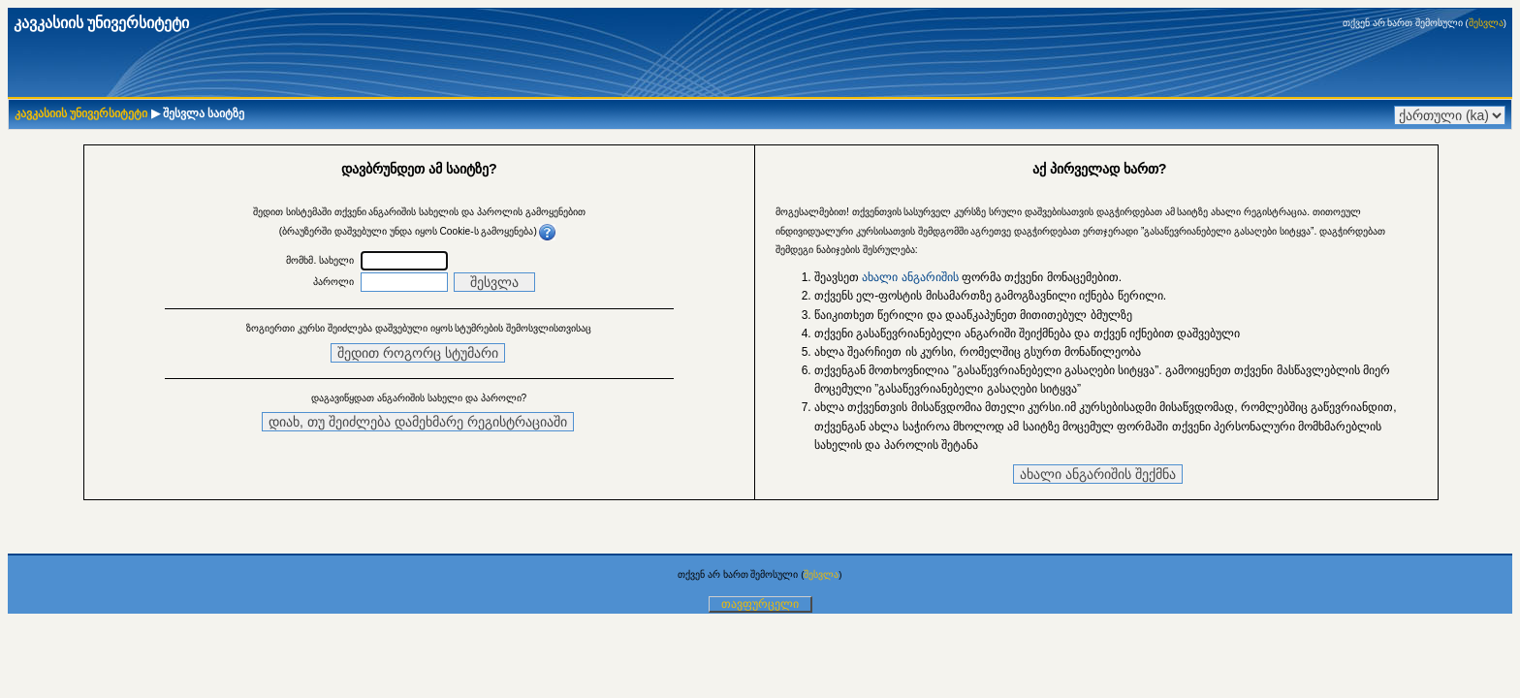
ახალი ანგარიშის (910, 277)
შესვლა (1486, 22)
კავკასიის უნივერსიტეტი (81, 113)
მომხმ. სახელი (320, 260)
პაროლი (333, 281)
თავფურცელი (760, 604)
